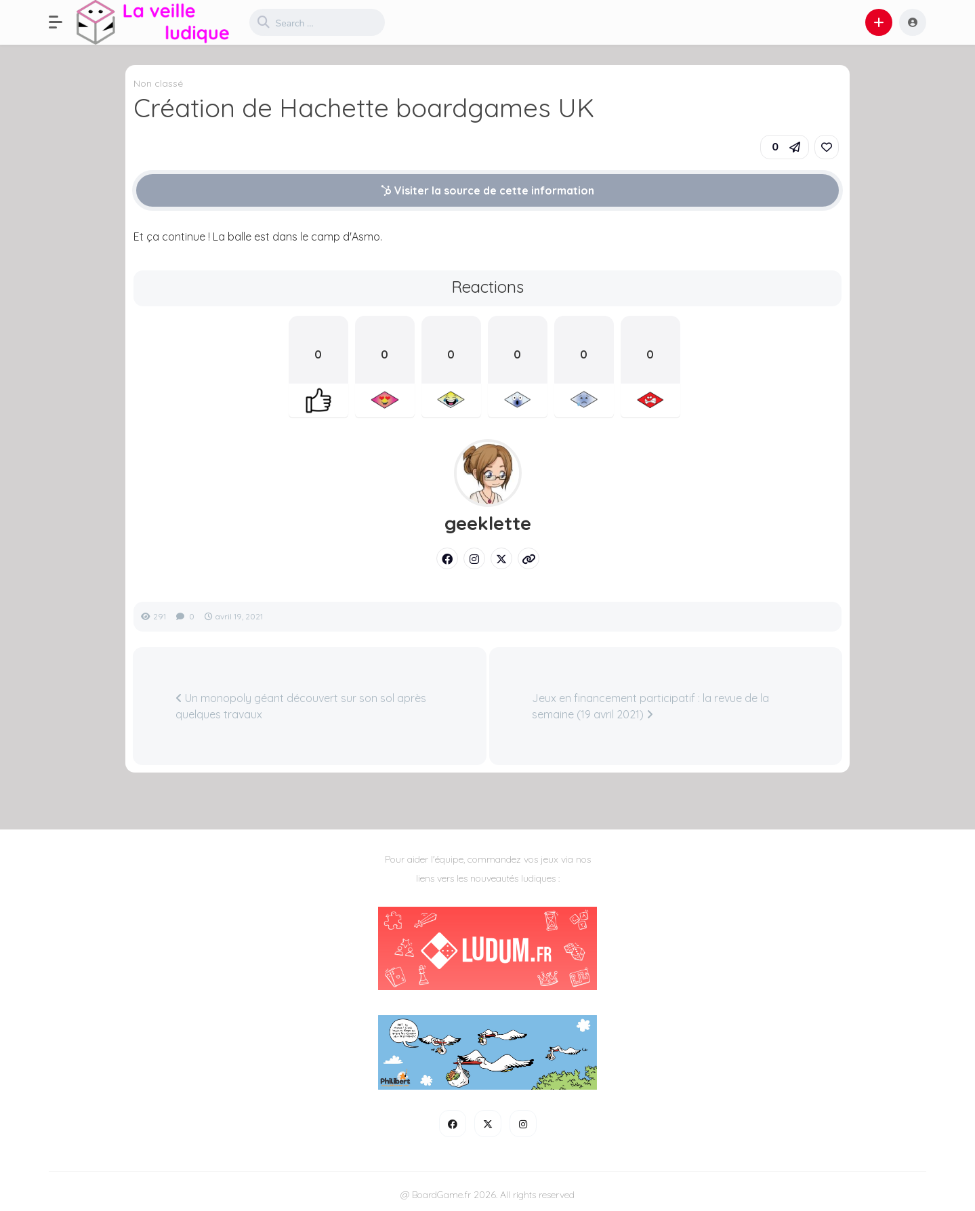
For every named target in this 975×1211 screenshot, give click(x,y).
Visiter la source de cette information (487, 190)
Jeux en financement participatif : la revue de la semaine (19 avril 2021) (650, 706)
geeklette (487, 523)
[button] (62, 22)
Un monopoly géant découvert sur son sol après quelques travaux (300, 706)
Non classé (158, 83)
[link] (826, 147)
